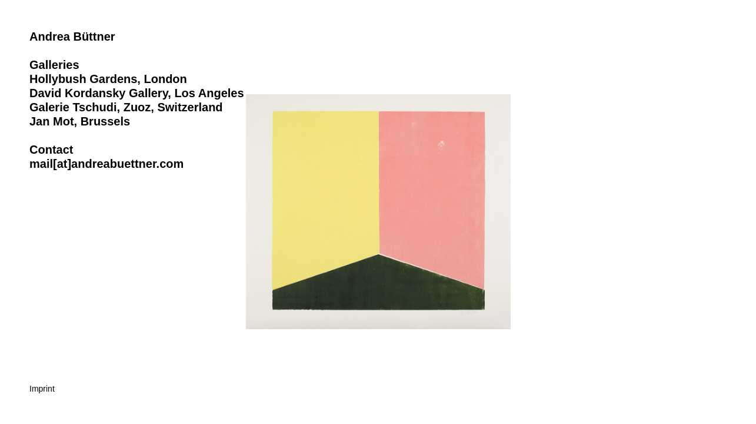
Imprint (42, 388)
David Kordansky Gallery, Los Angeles (136, 93)
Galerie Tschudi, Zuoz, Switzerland (126, 107)
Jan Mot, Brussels (79, 121)
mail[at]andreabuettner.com (106, 163)
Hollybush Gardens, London (108, 78)
